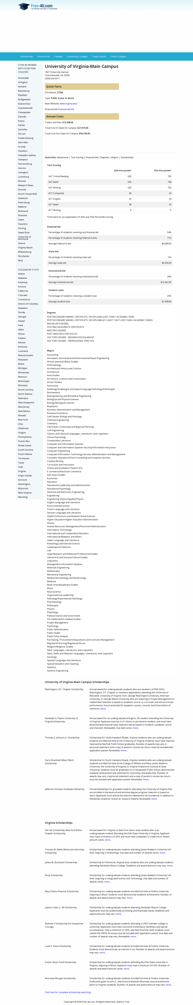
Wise (20, 260)
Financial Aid (43, 56)
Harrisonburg (25, 163)
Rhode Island (24, 445)
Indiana (22, 338)
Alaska (21, 273)
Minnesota (23, 372)
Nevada (22, 415)
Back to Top (123, 1001)
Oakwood (23, 198)
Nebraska (23, 398)
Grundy (21, 146)
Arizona (22, 286)
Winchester (23, 256)
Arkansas (22, 282)
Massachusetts (25, 355)
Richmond (23, 211)
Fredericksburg (25, 138)
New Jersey (23, 406)
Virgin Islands (25, 475)
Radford (22, 206)
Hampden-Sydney (27, 155)
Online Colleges (118, 56)
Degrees (104, 157)
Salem (21, 219)
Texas (21, 462)
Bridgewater (24, 99)
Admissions (62, 157)
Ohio (20, 424)
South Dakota (25, 454)
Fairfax (21, 125)
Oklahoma (23, 428)
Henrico (22, 168)
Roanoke (22, 215)
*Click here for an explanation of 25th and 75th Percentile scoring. (80, 216)
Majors (114, 157)
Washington (24, 484)
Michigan (22, 368)
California (23, 290)
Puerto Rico (24, 441)
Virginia (22, 471)
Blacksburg (23, 90)
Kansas (21, 342)
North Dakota (25, 393)
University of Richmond (24, 237)
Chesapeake (24, 112)
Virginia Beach (25, 247)
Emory (21, 120)
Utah (20, 466)
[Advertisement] (96, 32)
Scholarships (26, 56)
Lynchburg (23, 176)
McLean (22, 181)
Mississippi (23, 381)
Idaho (21, 329)
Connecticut (24, 299)
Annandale (23, 77)
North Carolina (25, 389)
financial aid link (66, 109)
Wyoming (23, 497)
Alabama (22, 278)
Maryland (23, 359)
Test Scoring (77, 157)
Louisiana (23, 351)
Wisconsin (23, 488)
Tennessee (23, 458)
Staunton (22, 223)
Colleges (58, 56)
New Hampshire (26, 402)
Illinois (21, 333)
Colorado (22, 295)
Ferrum (21, 133)
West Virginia (24, 492)
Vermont (22, 479)
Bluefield (22, 95)
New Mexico (24, 411)
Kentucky (22, 346)
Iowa (20, 325)
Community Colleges (77, 56)
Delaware (23, 308)
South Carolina (25, 449)
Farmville (22, 129)
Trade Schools (99, 56)
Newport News (25, 185)
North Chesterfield (27, 193)
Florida (21, 312)
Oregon (22, 432)
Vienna (21, 243)
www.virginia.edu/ (68, 103)
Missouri (22, 376)
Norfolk (22, 189)
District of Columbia (28, 303)
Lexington (23, 172)
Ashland (22, 86)
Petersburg (24, 202)
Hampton (23, 159)
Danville (22, 116)
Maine (21, 363)
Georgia (22, 316)
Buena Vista (24, 103)
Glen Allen (23, 142)
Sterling (22, 228)
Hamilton (22, 150)
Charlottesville (25, 108)
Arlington (23, 82)
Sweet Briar (24, 232)
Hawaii (21, 320)
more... (103, 708)
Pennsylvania (24, 436)
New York (23, 419)
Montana (22, 385)
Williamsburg (24, 251)
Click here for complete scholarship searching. (68, 992)
